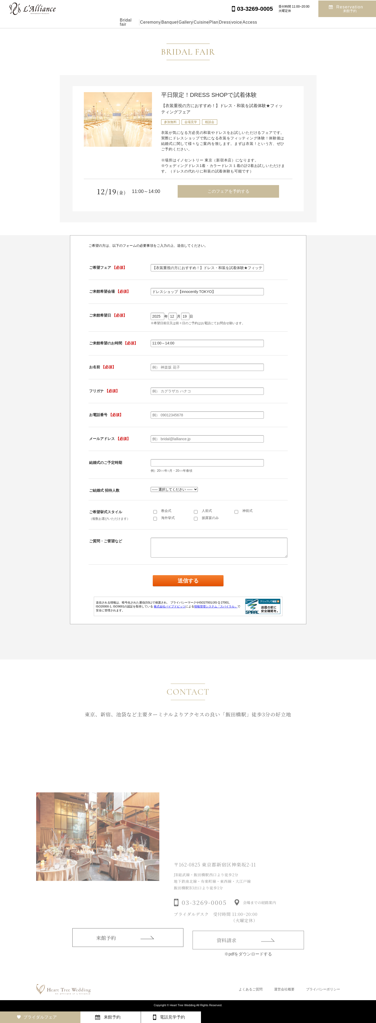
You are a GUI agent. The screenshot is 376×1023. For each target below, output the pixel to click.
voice (272, 22)
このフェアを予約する (228, 191)
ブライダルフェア (40, 1017)
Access (298, 22)
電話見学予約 (172, 1017)
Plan (225, 22)
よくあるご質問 (251, 989)
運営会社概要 (284, 989)
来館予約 (106, 944)
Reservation (349, 8)
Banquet (144, 22)
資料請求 (226, 948)
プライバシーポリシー (323, 989)
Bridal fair (80, 22)
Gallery (172, 22)
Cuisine (199, 22)
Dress (248, 22)
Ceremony (112, 22)
